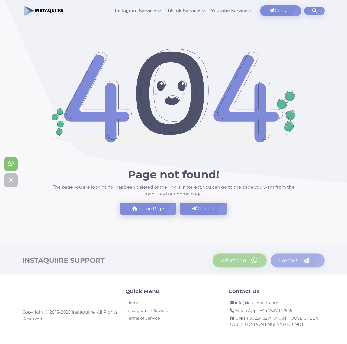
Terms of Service (143, 318)
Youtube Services (230, 10)
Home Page (148, 208)
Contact (280, 10)
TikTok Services (184, 10)
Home (133, 302)
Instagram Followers (147, 310)
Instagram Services (136, 10)
